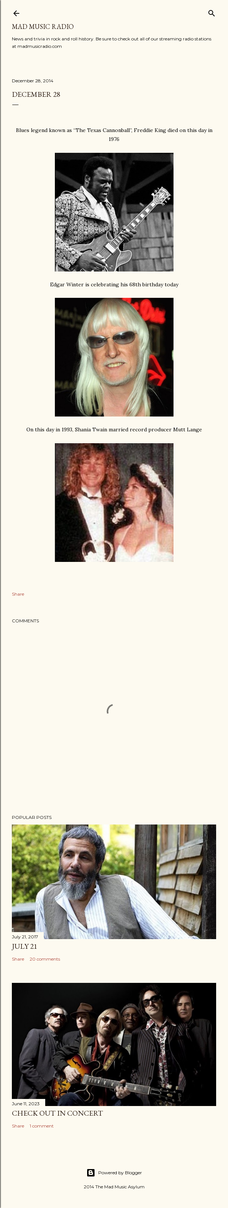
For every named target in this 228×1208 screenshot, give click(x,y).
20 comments (45, 959)
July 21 (24, 946)
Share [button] (18, 594)
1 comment (42, 1126)
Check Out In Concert (57, 1113)
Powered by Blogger (114, 1172)
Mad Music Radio (43, 26)
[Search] (211, 11)
